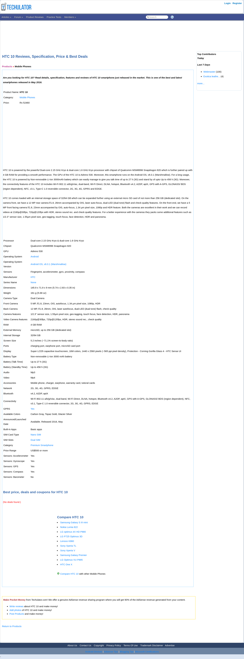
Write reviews (16, 606)
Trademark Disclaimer (151, 645)
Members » (70, 17)
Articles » (6, 17)
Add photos (15, 610)
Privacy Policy (113, 645)
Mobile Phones (27, 97)
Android (35, 256)
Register (237, 3)
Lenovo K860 (67, 541)
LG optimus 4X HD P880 (73, 531)
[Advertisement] (98, 33)
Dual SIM (35, 440)
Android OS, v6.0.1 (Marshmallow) (48, 264)
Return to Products (11, 626)
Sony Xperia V (67, 550)
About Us (72, 645)
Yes (32, 408)
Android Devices (93, 651)
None (33, 282)
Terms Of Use (130, 645)
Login (227, 3)
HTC (33, 277)
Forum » (18, 17)
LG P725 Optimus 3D (71, 536)
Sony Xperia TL (68, 545)
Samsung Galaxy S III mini (74, 522)
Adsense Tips (111, 651)
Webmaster (209, 71)
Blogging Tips (127, 651)
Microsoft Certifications (147, 651)
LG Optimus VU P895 (71, 559)
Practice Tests (54, 17)
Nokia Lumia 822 (69, 527)
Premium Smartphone (42, 445)
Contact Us (85, 645)
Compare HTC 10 (69, 573)
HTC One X (66, 564)
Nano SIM (36, 434)
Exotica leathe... (211, 76)
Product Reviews (35, 17)
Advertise (170, 645)
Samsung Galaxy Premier (73, 555)
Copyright (99, 645)
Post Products (16, 613)
